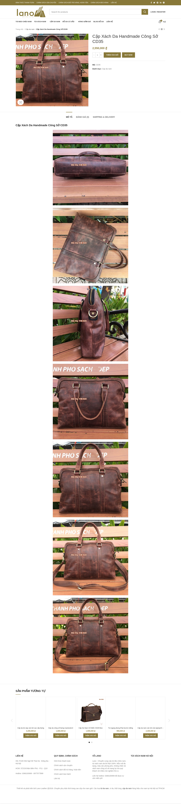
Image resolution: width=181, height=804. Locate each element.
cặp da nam (127, 788)
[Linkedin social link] (160, 2)
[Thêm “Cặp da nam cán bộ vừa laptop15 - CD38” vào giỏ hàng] (150, 735)
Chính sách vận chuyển (63, 765)
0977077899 (38, 773)
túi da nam (105, 788)
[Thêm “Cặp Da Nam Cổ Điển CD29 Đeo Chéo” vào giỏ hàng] (90, 735)
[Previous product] (159, 29)
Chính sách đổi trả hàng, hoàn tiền (67, 770)
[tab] (69, 116)
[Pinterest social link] (157, 2)
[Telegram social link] (163, 2)
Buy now (128, 55)
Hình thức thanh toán (62, 761)
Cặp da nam (30, 29)
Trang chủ (20, 29)
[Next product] (164, 29)
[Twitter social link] (154, 2)
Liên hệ (57, 778)
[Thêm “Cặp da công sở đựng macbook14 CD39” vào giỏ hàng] (60, 735)
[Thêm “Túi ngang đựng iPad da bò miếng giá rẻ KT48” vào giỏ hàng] (120, 735)
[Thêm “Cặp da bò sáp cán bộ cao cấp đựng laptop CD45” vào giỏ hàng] (30, 735)
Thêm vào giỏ (112, 55)
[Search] (98, 12)
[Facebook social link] (151, 2)
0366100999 (27, 773)
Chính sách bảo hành (62, 774)
